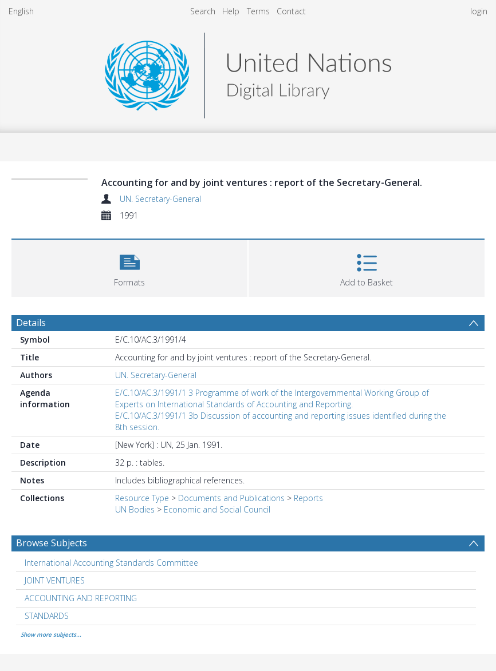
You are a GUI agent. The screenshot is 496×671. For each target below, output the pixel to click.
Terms (258, 11)
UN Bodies (135, 509)
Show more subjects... (51, 634)
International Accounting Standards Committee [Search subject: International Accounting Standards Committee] (111, 562)
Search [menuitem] (202, 11)
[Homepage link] (248, 72)
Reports (308, 498)
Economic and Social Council (217, 509)
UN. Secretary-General (160, 198)
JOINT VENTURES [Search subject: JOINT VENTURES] (55, 580)
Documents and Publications (231, 498)
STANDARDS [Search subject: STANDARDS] (47, 615)
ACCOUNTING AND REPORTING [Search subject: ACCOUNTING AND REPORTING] (81, 598)
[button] (129, 267)
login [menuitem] (478, 11)
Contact (291, 11)
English (21, 11)
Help (230, 11)
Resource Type (142, 498)
